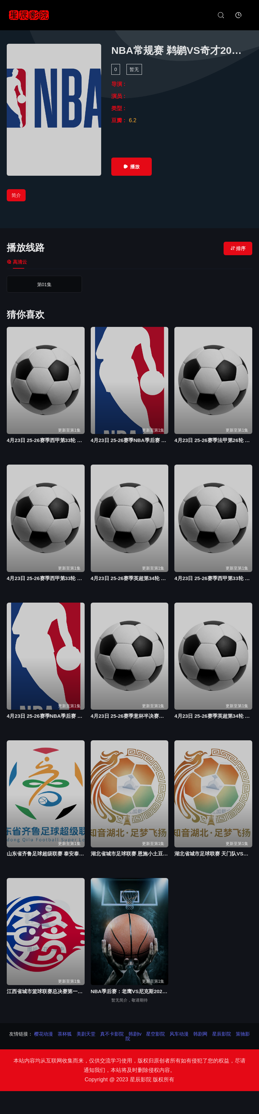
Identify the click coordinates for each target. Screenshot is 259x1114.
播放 (131, 166)
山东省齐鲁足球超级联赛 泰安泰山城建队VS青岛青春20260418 (46, 853)
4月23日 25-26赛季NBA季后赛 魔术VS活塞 (46, 716)
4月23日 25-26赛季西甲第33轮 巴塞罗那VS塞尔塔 (46, 440)
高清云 (17, 262)
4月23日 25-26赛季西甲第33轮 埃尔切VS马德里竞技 (213, 578)
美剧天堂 (86, 1034)
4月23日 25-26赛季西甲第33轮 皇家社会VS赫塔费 (46, 578)
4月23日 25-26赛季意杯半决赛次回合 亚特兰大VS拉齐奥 (130, 716)
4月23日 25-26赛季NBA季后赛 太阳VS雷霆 (130, 440)
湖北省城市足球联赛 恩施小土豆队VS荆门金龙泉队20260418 (130, 853)
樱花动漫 (43, 1034)
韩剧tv (135, 1034)
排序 (238, 248)
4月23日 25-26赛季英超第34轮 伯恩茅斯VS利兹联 (213, 716)
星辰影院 (221, 1034)
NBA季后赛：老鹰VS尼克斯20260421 (130, 991)
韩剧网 (200, 1034)
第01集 (36, 284)
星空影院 (155, 1034)
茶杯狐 (65, 1034)
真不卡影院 (112, 1034)
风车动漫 (179, 1034)
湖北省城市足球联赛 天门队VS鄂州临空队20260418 (213, 853)
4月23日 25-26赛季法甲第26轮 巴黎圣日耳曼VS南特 (213, 440)
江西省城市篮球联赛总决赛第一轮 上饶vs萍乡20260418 (46, 991)
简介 (16, 195)
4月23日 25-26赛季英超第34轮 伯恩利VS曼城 (130, 578)
